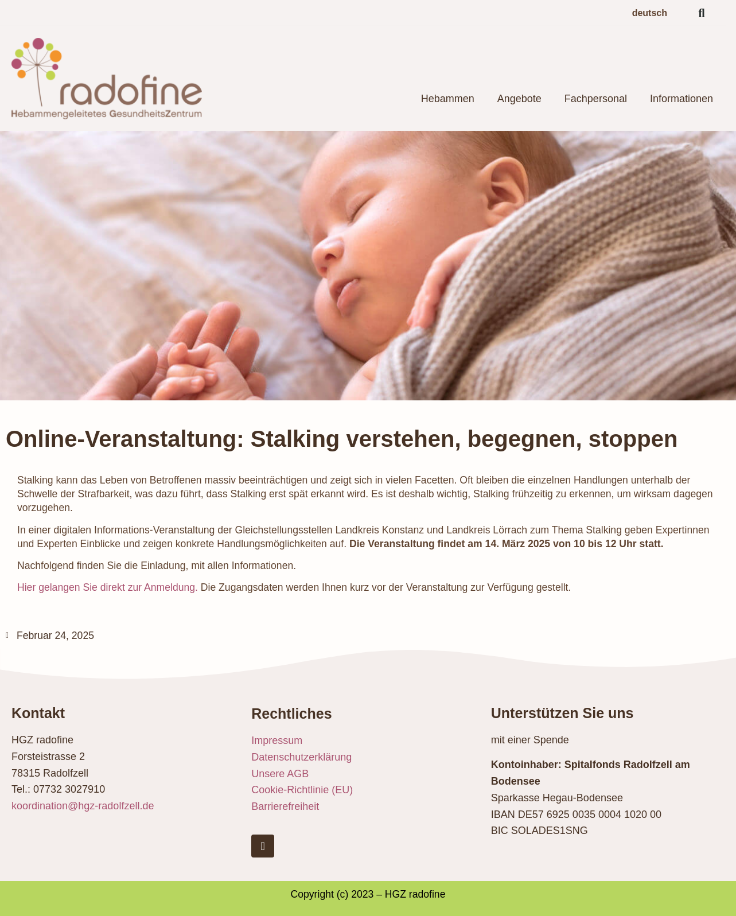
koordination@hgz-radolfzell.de (82, 806)
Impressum (276, 740)
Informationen (681, 98)
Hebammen (447, 98)
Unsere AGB (280, 773)
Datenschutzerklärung (301, 757)
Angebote (519, 98)
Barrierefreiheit (285, 806)
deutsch (649, 13)
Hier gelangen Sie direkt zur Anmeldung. (107, 587)
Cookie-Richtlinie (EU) (302, 790)
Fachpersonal (595, 98)
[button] (701, 13)
